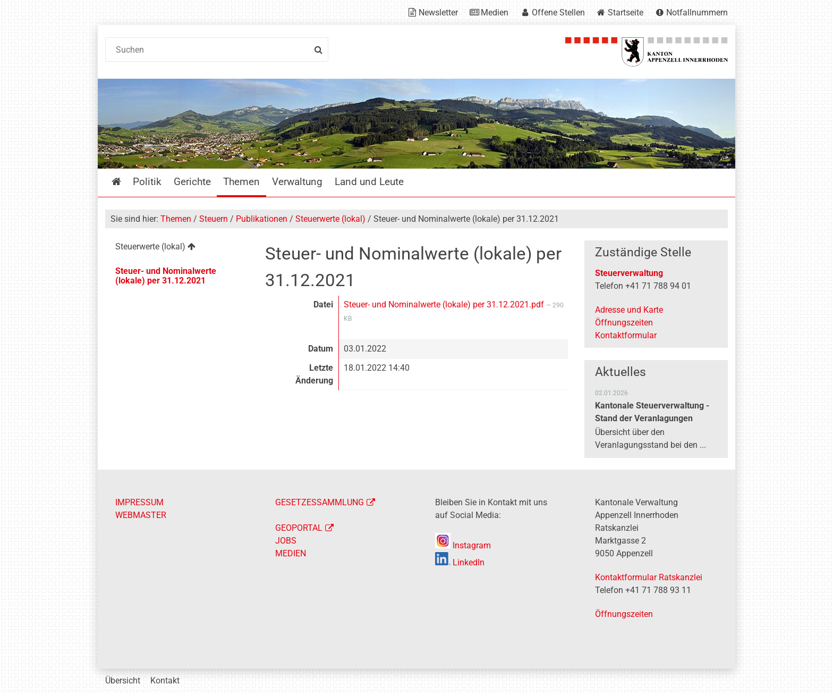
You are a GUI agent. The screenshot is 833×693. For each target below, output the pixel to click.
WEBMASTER (140, 515)
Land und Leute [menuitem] (369, 182)
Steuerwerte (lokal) (330, 219)
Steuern (213, 219)
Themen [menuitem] (241, 182)
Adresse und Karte (629, 310)
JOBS (285, 541)
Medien (494, 12)
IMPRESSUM (139, 502)
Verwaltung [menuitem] (297, 182)
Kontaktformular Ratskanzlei (648, 577)
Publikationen (261, 219)
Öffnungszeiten (624, 323)
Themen (175, 219)
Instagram (463, 545)
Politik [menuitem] (147, 182)
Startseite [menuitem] (124, 182)
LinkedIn (459, 562)
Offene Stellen (558, 12)
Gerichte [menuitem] (192, 182)
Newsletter (438, 12)
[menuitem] (176, 248)
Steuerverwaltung (629, 273)
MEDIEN (290, 553)
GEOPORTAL (298, 528)
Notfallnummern (697, 12)
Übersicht (122, 680)
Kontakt (165, 680)
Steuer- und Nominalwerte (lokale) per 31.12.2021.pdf (445, 304)
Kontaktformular (626, 335)
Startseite (625, 12)
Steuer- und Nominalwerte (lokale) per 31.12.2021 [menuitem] (165, 276)
